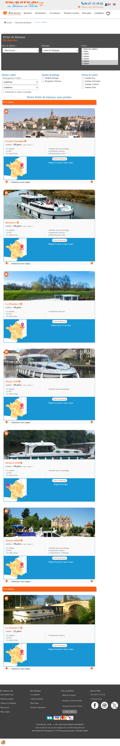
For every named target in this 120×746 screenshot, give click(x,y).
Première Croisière (71, 13)
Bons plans (86, 13)
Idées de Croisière (69, 695)
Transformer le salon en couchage (18, 92)
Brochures (28, 13)
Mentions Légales (7, 699)
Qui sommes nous (7, 695)
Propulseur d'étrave (53, 81)
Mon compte (5, 712)
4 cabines (100, 59)
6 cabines (100, 63)
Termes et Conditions (8, 703)
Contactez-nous (96, 699)
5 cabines (100, 61)
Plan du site (5, 707)
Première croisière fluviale (72, 701)
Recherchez (15, 13)
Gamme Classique (92, 81)
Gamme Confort (92, 84)
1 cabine (100, 51)
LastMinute (99, 13)
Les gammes (35, 695)
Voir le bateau (60, 159)
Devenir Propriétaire (38, 707)
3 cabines (100, 56)
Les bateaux (55, 13)
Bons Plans (35, 703)
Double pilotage (52, 78)
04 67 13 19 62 (92, 3)
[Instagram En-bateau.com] (105, 708)
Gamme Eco (90, 78)
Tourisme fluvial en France (72, 706)
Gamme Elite (90, 87)
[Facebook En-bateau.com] (95, 708)
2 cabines (100, 54)
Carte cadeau (69, 712)
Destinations (41, 13)
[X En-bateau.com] (114, 708)
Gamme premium (37, 699)
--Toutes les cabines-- (100, 49)
